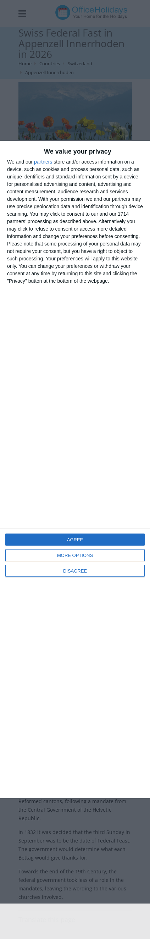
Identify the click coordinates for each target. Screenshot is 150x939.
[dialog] (75, 469)
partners (43, 161)
